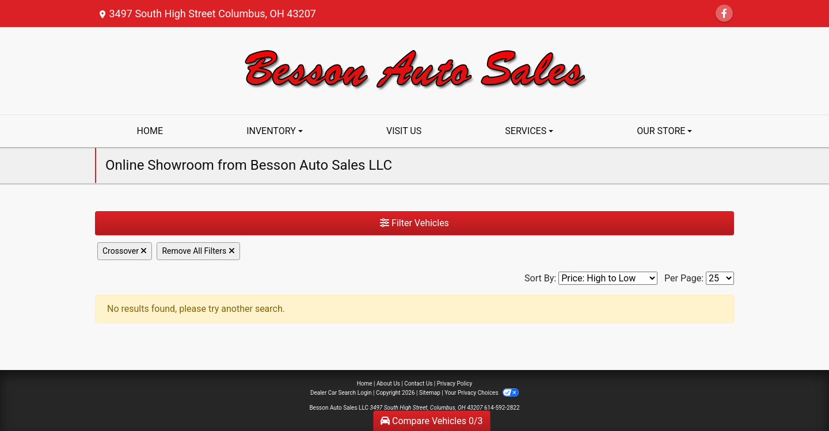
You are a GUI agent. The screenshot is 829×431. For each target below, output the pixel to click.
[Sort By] (607, 278)
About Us (388, 383)
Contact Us (418, 383)
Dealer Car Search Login (341, 393)
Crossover (124, 250)
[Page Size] (720, 278)
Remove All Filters (198, 250)
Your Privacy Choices (481, 393)
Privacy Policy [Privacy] (455, 383)
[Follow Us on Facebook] (724, 13)
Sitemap (429, 393)
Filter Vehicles (414, 223)
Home (364, 383)
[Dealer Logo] (414, 69)
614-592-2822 (502, 408)
